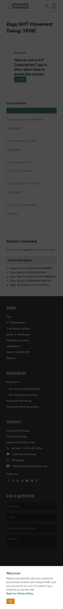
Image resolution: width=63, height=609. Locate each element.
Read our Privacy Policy (19, 593)
